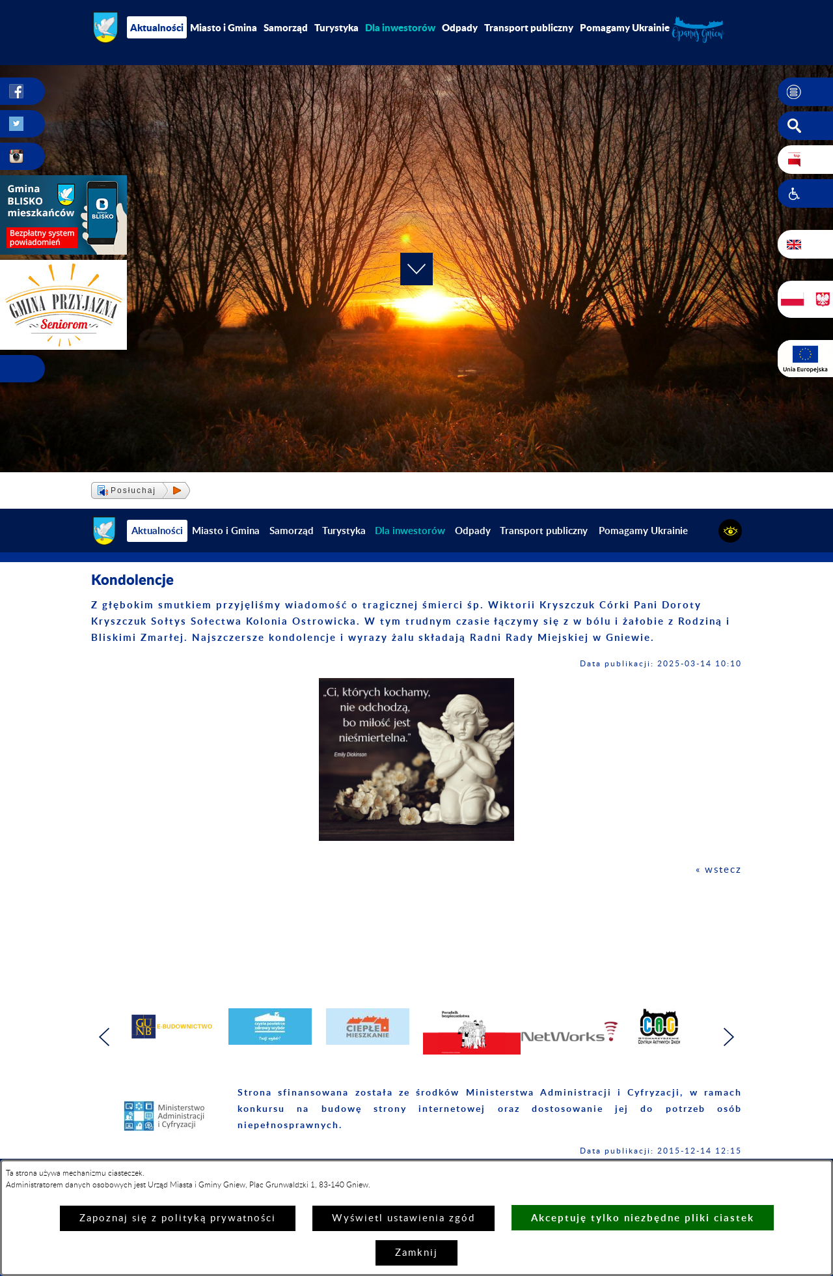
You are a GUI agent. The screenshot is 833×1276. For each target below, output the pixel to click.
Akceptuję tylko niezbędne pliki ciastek (642, 1218)
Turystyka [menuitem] (336, 27)
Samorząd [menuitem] (286, 27)
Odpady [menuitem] (460, 27)
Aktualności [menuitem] (157, 27)
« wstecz (719, 870)
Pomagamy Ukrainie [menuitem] (625, 27)
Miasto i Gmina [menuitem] (223, 27)
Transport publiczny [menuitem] (528, 27)
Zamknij (416, 1253)
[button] (805, 92)
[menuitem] (400, 27)
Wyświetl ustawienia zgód (403, 1218)
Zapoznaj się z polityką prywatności (177, 1218)
